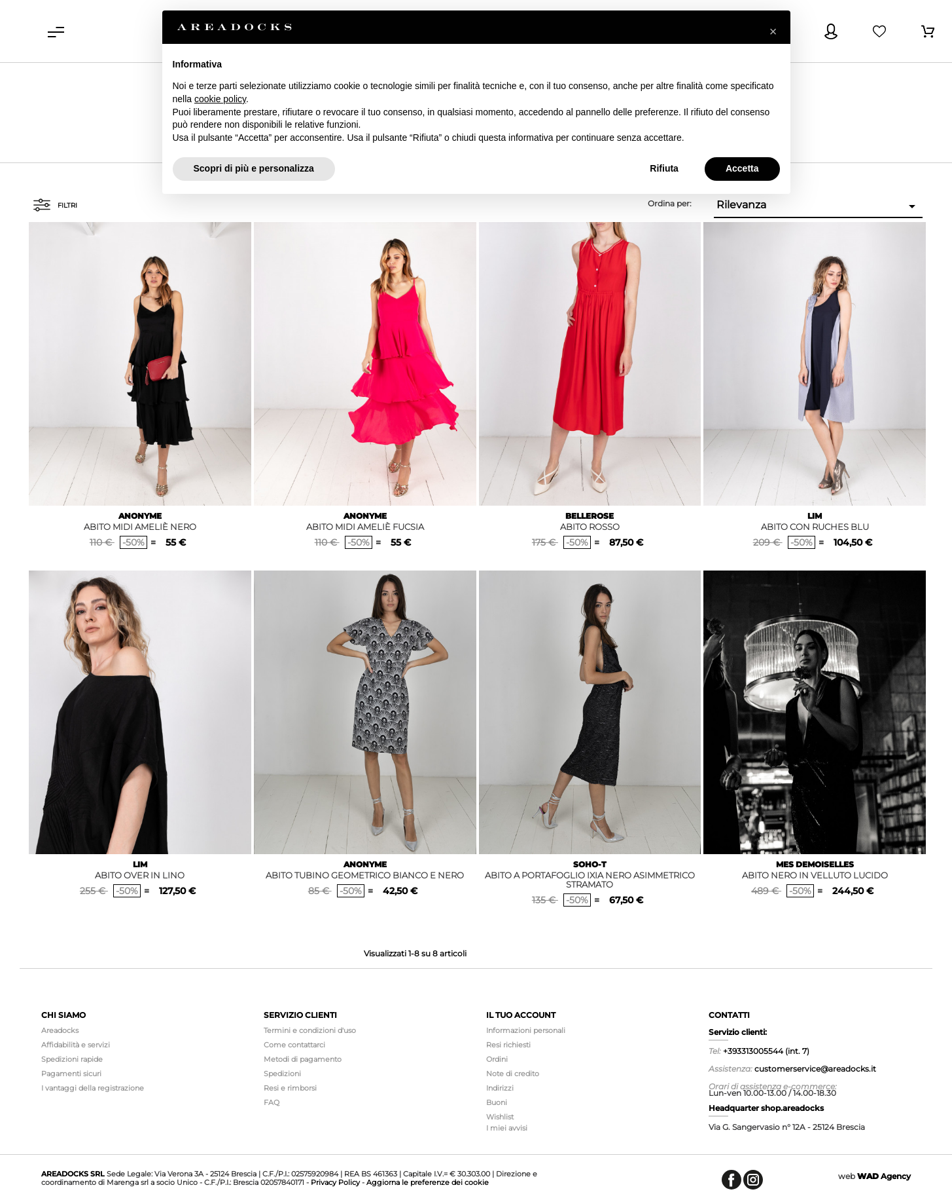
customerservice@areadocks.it (815, 1069)
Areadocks (60, 1030)
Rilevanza (818, 206)
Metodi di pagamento (303, 1059)
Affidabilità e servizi (75, 1044)
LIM (814, 516)
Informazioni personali (525, 1030)
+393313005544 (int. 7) (766, 1051)
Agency (884, 1176)
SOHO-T (590, 864)
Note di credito (512, 1073)
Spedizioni (282, 1073)
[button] (773, 31)
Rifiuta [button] (664, 168)
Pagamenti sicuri (71, 1073)
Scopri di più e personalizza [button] (254, 168)
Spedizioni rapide (72, 1059)
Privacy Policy (335, 1182)
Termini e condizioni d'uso (310, 1030)
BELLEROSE (589, 516)
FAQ (271, 1102)
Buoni (496, 1102)
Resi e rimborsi (290, 1088)
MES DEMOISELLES (815, 864)
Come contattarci (294, 1044)
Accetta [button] (742, 168)
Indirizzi (500, 1088)
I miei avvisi (506, 1128)
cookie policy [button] (220, 99)
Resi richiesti (508, 1044)
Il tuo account (520, 1015)
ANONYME (140, 516)
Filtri (55, 205)
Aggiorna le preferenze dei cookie (427, 1182)
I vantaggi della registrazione (92, 1088)
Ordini (497, 1059)
